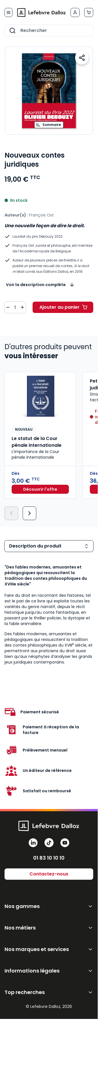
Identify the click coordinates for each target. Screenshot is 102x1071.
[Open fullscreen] (49, 90)
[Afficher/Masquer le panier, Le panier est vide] (88, 12)
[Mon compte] (75, 12)
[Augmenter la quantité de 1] (22, 307)
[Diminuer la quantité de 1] (8, 307)
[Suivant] (29, 513)
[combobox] (49, 30)
